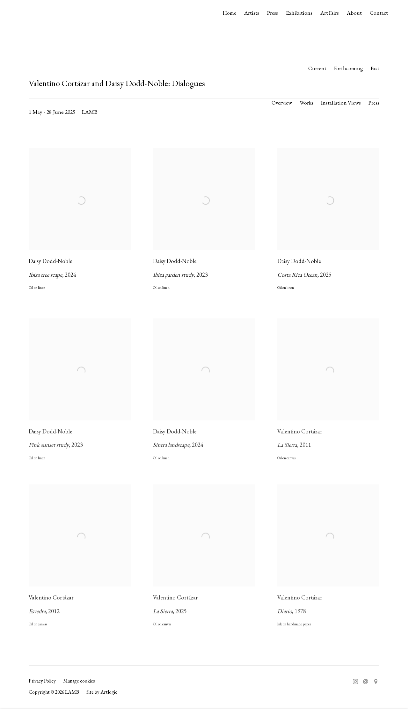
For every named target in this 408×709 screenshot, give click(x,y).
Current (317, 68)
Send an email (365, 682)
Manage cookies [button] (79, 680)
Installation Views (341, 102)
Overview (282, 102)
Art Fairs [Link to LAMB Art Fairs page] (329, 12)
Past (375, 68)
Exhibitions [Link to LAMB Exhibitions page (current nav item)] (299, 12)
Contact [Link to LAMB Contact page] (379, 12)
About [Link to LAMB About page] (354, 12)
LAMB (32, 13)
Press (373, 102)
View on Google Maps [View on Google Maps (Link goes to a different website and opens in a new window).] (375, 682)
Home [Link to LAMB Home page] (229, 12)
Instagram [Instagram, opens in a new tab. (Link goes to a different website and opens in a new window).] (355, 682)
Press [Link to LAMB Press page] (272, 12)
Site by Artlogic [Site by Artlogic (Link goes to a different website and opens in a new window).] (101, 692)
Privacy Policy (42, 680)
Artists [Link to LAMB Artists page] (251, 12)
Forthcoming (348, 68)
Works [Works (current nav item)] (306, 102)
